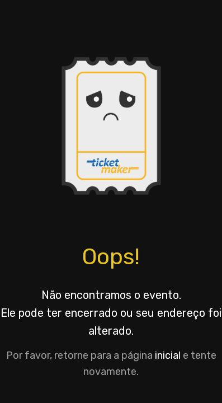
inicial (168, 355)
